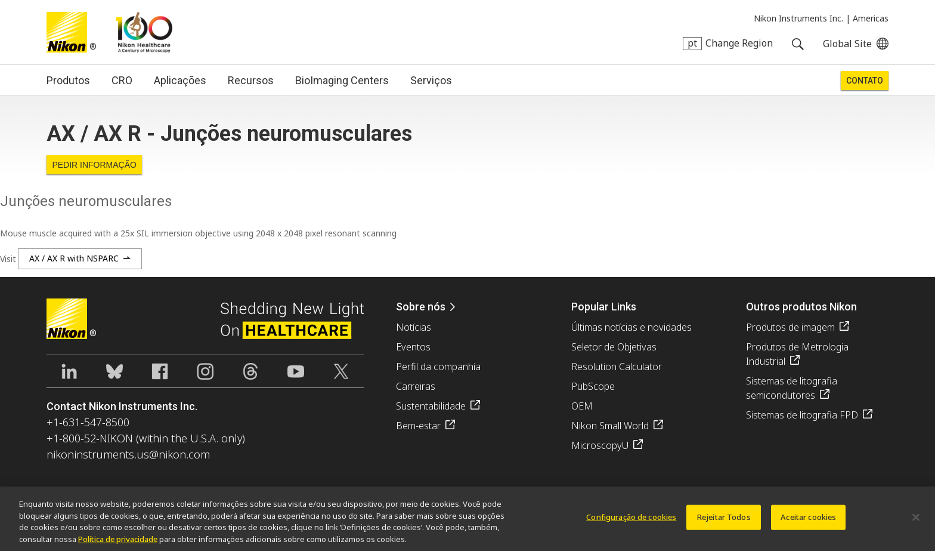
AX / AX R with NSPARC (74, 258)
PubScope (593, 386)
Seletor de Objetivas (614, 346)
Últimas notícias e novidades (631, 327)
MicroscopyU (600, 445)
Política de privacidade (117, 545)
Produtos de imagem (790, 327)
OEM (582, 406)
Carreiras (415, 386)
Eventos (413, 346)
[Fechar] (916, 523)
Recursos (251, 80)
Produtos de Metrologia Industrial (797, 354)
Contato (864, 80)
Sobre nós (420, 306)
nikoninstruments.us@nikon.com (128, 454)
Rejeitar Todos (724, 523)
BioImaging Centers (342, 80)
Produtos (68, 80)
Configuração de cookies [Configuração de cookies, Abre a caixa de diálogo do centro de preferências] (631, 523)
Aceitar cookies (808, 523)
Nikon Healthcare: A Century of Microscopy (144, 32)
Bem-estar (418, 425)
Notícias (413, 327)
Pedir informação (94, 165)
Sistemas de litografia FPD (802, 414)
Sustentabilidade (431, 406)
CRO (122, 80)
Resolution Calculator (616, 366)
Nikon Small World (610, 425)
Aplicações (180, 80)
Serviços (431, 80)
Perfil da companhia (438, 366)
